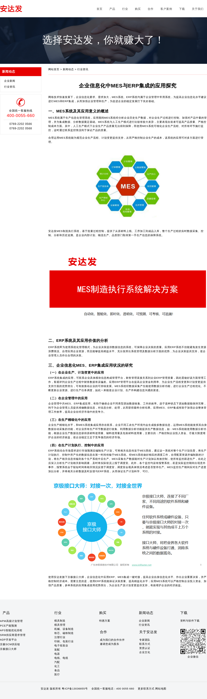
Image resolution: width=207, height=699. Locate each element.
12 (27, 695)
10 (21, 695)
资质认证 (144, 648)
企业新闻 (9, 80)
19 (51, 695)
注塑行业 (59, 637)
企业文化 (144, 652)
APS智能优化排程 (11, 630)
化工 (57, 666)
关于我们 (198, 8)
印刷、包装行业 (64, 641)
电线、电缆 (61, 657)
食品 (57, 670)
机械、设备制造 (64, 628)
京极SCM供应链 (10, 644)
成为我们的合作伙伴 (112, 639)
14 (34, 695)
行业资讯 (9, 86)
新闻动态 (69, 69)
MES (143, 450)
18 (47, 695)
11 (24, 695)
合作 (151, 8)
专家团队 (144, 639)
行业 (125, 8)
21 (57, 695)
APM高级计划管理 (11, 620)
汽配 (57, 662)
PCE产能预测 (8, 625)
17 (44, 695)
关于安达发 (148, 632)
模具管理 (59, 624)
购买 (138, 8)
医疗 (57, 674)
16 (41, 695)
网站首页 (54, 69)
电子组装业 (61, 645)
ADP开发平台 (8, 639)
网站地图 (160, 688)
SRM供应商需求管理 (13, 634)
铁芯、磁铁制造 (64, 633)
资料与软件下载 (190, 620)
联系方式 (144, 643)
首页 (99, 8)
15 (37, 695)
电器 (57, 653)
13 (31, 695)
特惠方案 (104, 620)
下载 (182, 8)
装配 (57, 649)
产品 (112, 8)
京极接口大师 (8, 648)
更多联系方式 (146, 688)
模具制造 (59, 620)
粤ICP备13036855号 (75, 688)
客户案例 (166, 8)
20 (54, 695)
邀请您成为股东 (109, 643)
